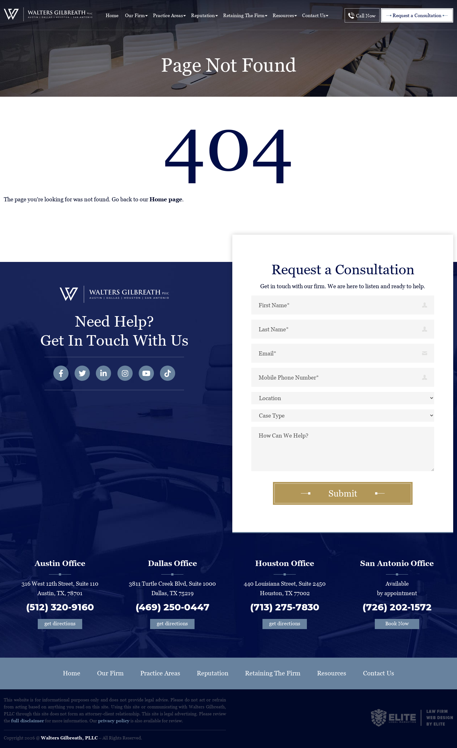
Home (112, 15)
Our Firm (135, 15)
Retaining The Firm (243, 15)
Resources (283, 15)
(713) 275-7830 (284, 607)
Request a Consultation (417, 15)
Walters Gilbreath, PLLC (69, 737)
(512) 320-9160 (60, 607)
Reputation (203, 15)
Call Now (365, 15)
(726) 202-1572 (397, 607)
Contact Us (313, 15)
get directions (60, 624)
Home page (165, 199)
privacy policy (113, 720)
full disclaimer (27, 720)
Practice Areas (168, 15)
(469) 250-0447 (172, 607)
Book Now (397, 624)
